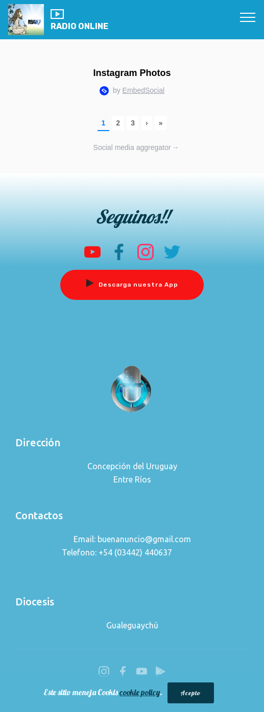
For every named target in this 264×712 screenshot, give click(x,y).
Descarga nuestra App (132, 284)
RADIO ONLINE (79, 19)
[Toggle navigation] (248, 16)
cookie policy (139, 694)
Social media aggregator (136, 147)
